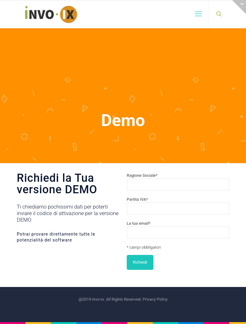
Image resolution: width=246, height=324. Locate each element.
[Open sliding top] (239, 7)
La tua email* (178, 230)
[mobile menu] (198, 14)
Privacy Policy (155, 299)
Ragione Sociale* (178, 182)
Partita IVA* (178, 206)
